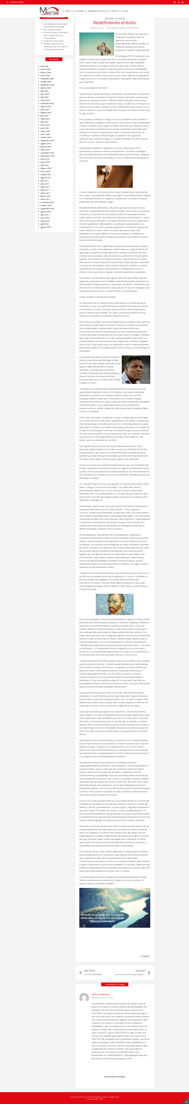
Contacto (115, 11)
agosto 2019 (46, 143)
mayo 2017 (45, 187)
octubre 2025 (46, 81)
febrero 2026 (46, 72)
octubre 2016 (46, 205)
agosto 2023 (46, 106)
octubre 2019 (46, 137)
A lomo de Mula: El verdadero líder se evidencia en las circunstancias (56, 35)
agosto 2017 (46, 177)
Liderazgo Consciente (115, 18)
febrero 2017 (46, 196)
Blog (126, 11)
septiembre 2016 (47, 208)
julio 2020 (45, 128)
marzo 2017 (45, 193)
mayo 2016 (45, 221)
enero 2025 (45, 100)
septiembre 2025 (47, 85)
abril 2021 (45, 122)
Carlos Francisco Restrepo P (125, 28)
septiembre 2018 (47, 156)
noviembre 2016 (47, 202)
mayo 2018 (45, 162)
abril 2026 (45, 66)
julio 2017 (45, 180)
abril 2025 (45, 97)
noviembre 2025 (47, 78)
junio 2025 (45, 94)
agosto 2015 (46, 227)
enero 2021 (45, 125)
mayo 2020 (45, 131)
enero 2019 (45, 150)
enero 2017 (45, 199)
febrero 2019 (46, 146)
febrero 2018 (46, 168)
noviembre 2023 (47, 103)
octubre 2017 (46, 174)
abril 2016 (45, 224)
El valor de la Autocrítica (53, 41)
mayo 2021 (45, 119)
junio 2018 (45, 159)
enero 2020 (45, 134)
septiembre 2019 (47, 140)
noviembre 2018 (47, 153)
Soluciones (79, 11)
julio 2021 (45, 116)
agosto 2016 (46, 211)
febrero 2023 (46, 112)
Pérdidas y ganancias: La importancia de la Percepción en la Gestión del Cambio (56, 47)
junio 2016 (45, 218)
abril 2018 (45, 165)
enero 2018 (45, 171)
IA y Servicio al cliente (52, 29)
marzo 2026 (45, 69)
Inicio (67, 11)
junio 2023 (45, 109)
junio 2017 (45, 184)
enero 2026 (45, 75)
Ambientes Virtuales (97, 11)
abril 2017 (45, 190)
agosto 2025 (46, 88)
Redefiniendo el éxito (114, 23)
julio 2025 (45, 91)
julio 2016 (45, 215)
